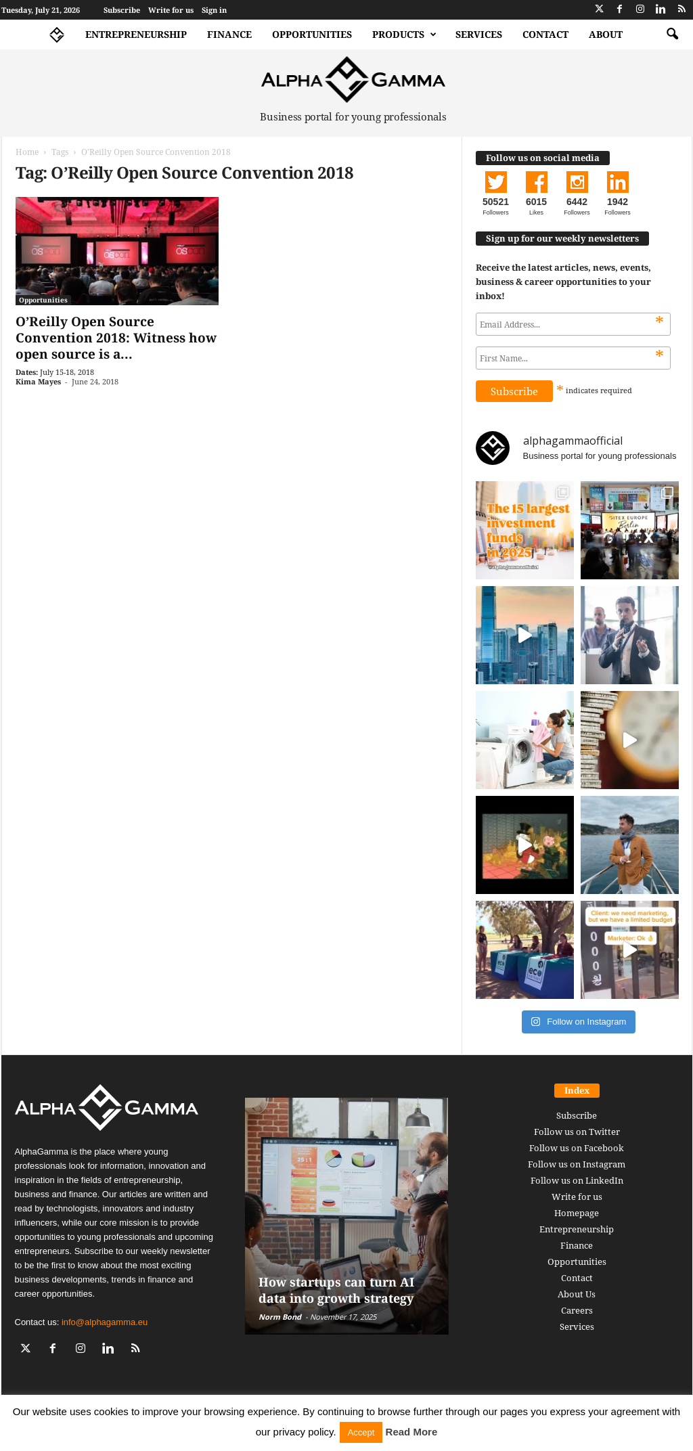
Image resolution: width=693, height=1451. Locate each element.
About (606, 34)
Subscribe (122, 10)
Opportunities (312, 34)
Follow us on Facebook (576, 1148)
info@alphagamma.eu (105, 1322)
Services (478, 34)
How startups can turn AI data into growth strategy (336, 1290)
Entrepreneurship (136, 34)
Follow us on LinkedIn (577, 1180)
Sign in (214, 10)
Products (404, 34)
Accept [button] (361, 1432)
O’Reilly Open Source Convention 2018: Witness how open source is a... (116, 338)
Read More (412, 1431)
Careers (577, 1310)
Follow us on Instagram (576, 1164)
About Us (577, 1294)
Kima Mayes (38, 381)
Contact (545, 34)
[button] (672, 34)
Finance (229, 34)
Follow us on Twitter (577, 1131)
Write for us (171, 10)
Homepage (576, 1213)
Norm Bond (280, 1317)
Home (27, 152)
